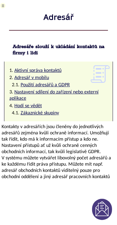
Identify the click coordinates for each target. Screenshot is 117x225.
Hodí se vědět (28, 105)
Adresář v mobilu (31, 77)
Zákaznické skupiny (40, 113)
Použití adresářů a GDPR (45, 85)
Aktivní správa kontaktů (37, 70)
